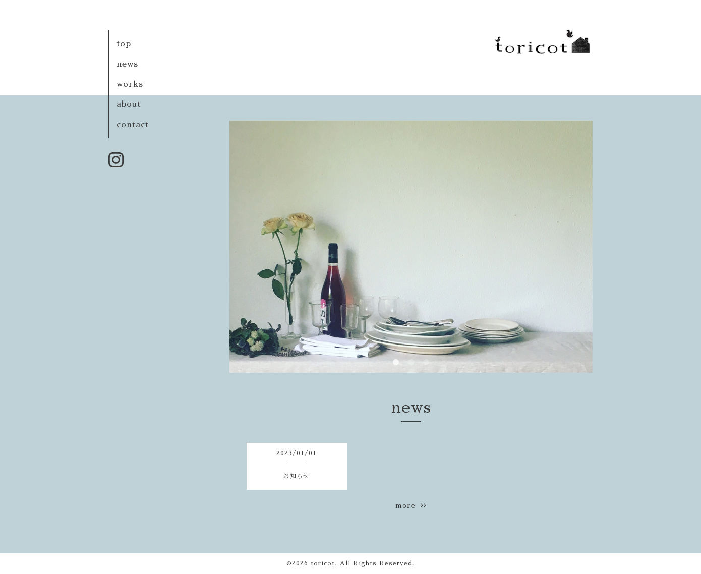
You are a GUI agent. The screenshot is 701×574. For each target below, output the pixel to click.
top (123, 44)
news (127, 64)
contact (132, 125)
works (129, 84)
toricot (323, 563)
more (411, 505)
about (128, 104)
